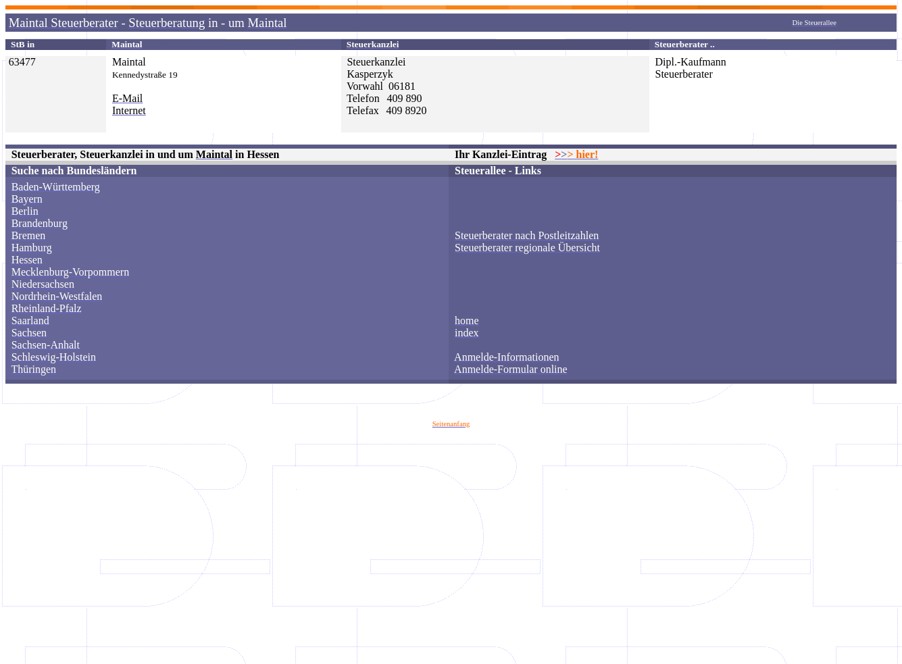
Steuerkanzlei (376, 62)
